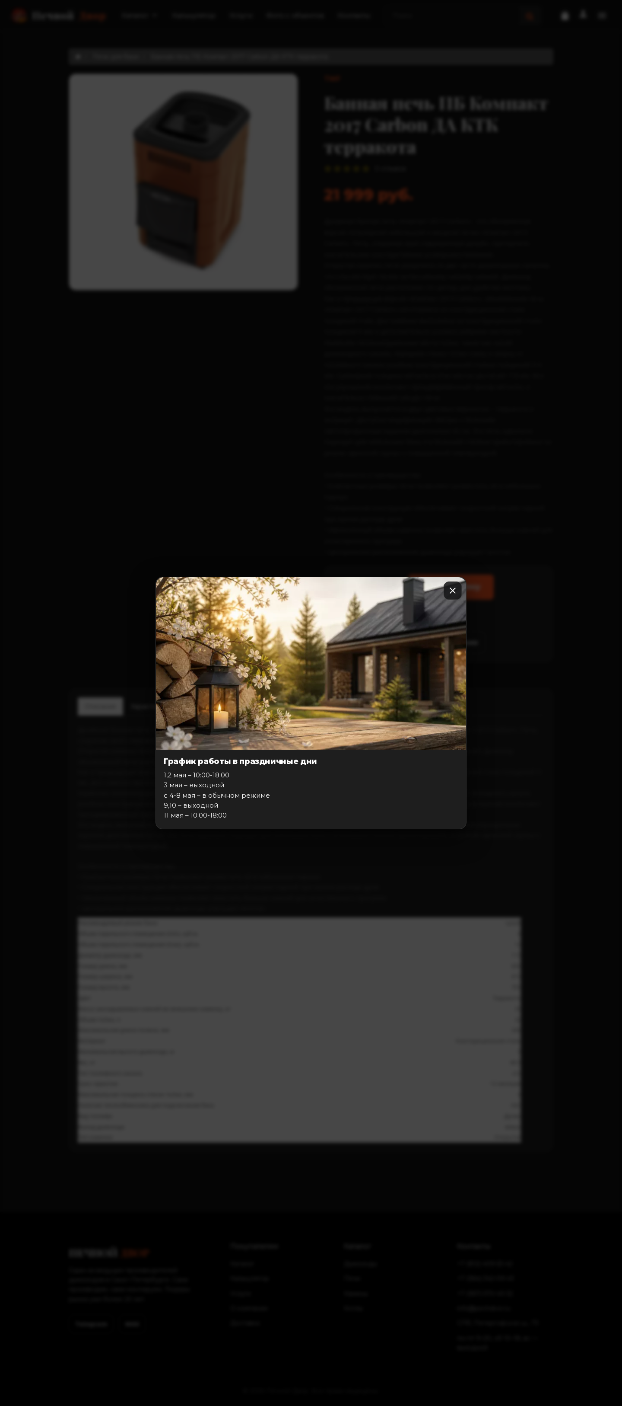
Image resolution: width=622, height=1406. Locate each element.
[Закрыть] (453, 591)
